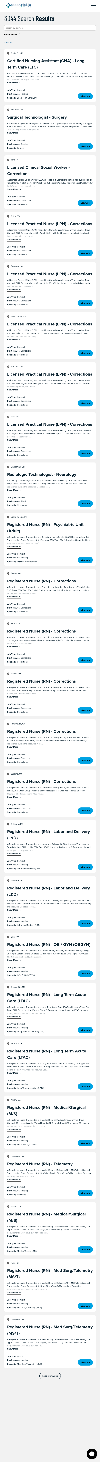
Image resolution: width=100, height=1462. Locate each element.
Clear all (8, 42)
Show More (12, 82)
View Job (85, 96)
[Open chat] (92, 1454)
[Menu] (92, 6)
